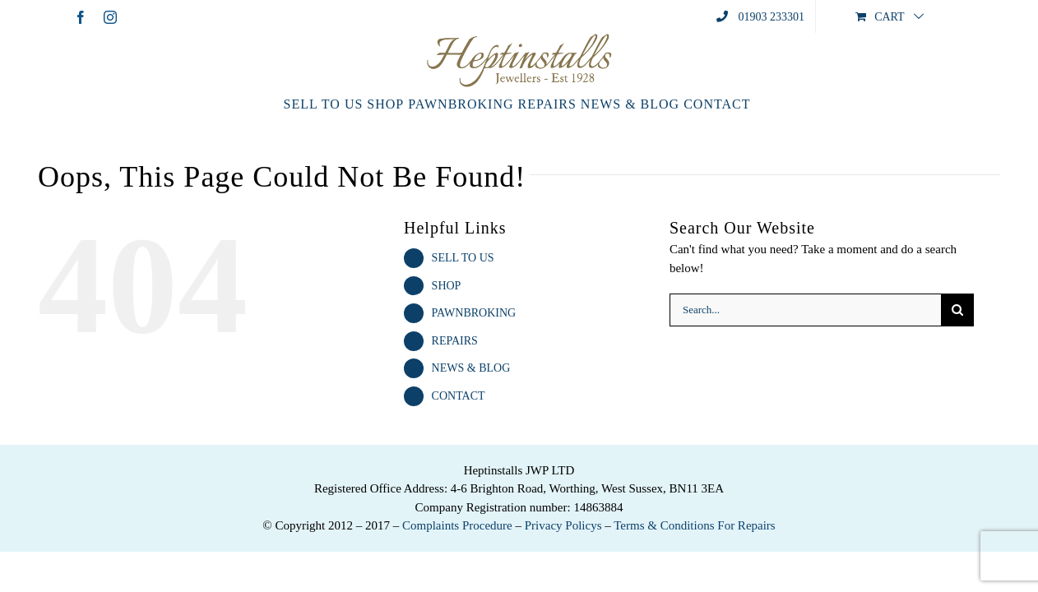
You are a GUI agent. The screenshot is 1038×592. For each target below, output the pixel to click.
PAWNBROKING (474, 313)
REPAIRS (455, 341)
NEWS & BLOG (471, 368)
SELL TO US (463, 258)
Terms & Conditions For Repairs (694, 525)
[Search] (957, 310)
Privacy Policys (563, 525)
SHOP (446, 286)
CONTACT (458, 396)
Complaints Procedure (457, 525)
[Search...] (805, 310)
